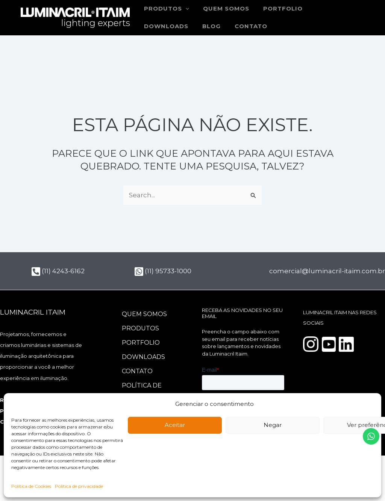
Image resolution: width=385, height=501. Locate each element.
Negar (273, 424)
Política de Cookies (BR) (143, 391)
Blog (152, 26)
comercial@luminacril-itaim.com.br (327, 271)
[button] (184, 9)
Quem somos (222, 8)
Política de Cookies (31, 486)
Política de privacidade (79, 486)
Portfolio (276, 8)
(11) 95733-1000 (163, 271)
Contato (189, 26)
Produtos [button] (165, 9)
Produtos (140, 328)
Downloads (330, 8)
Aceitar (175, 424)
